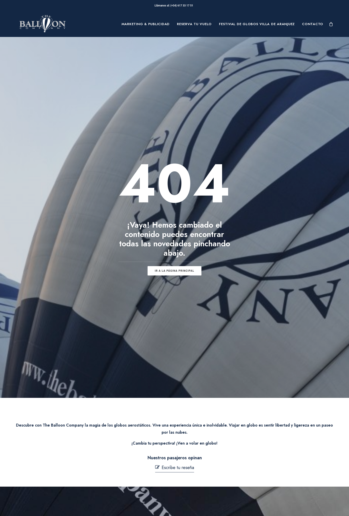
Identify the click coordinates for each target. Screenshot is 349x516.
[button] (174, 271)
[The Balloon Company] (42, 24)
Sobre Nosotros (53, 454)
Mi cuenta (119, 487)
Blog (43, 475)
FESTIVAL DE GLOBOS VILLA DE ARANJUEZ (257, 24)
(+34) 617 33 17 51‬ (182, 5)
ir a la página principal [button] (174, 172)
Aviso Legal (192, 454)
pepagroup (73, 507)
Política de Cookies (199, 468)
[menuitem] (145, 24)
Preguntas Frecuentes (129, 454)
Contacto (312, 24)
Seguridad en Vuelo (128, 465)
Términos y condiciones (203, 461)
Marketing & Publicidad (146, 24)
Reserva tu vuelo (194, 24)
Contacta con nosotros (130, 476)
